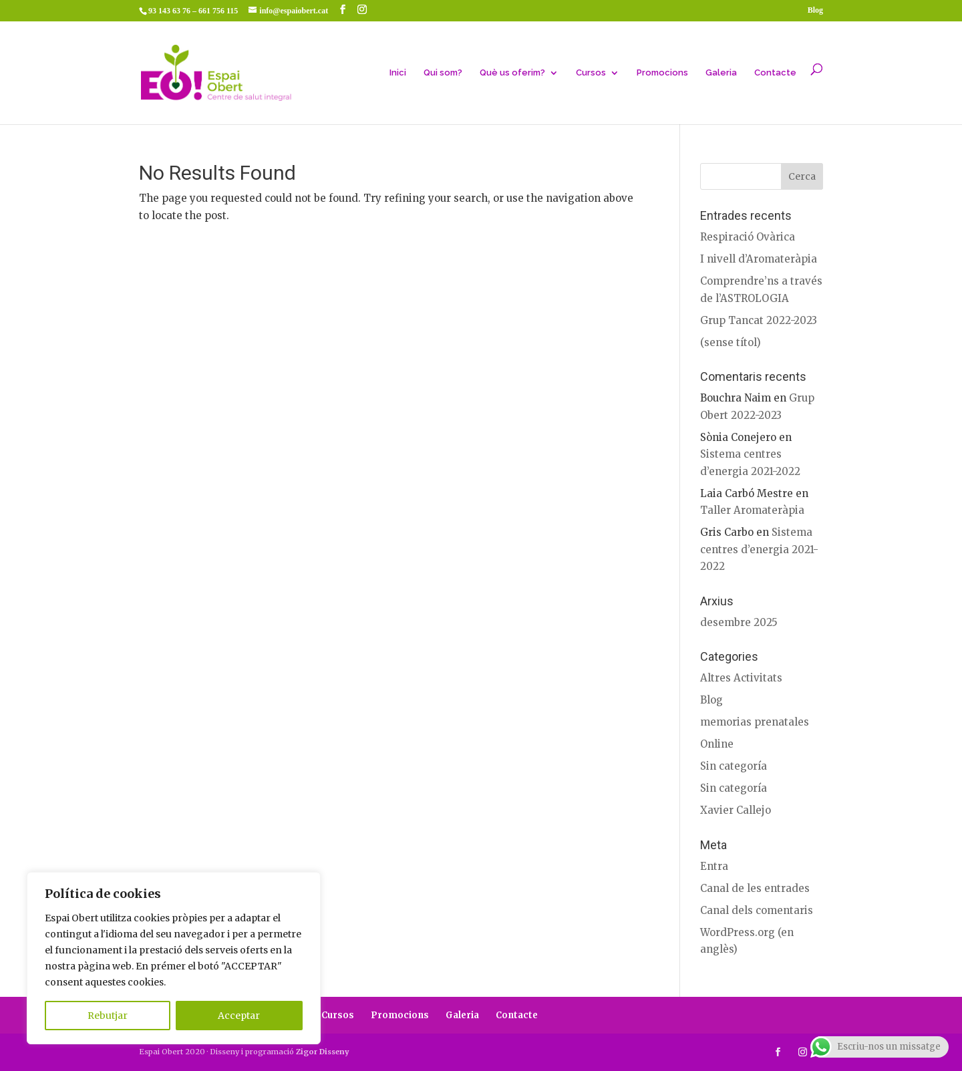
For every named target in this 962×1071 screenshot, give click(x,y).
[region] (174, 958)
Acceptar (239, 1016)
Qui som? (443, 73)
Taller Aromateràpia (752, 510)
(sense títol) (730, 342)
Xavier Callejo (735, 810)
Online (717, 744)
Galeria (721, 73)
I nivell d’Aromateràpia (758, 259)
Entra (714, 866)
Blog (815, 10)
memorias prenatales (754, 722)
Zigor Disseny (322, 1051)
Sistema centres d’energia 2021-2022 (759, 549)
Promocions (662, 73)
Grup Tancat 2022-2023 (758, 320)
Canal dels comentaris (756, 910)
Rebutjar (108, 1016)
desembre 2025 (739, 622)
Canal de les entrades (755, 888)
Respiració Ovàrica (747, 237)
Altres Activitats (741, 677)
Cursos (591, 73)
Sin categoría (733, 766)
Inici (397, 73)
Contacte (775, 73)
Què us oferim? (512, 73)
